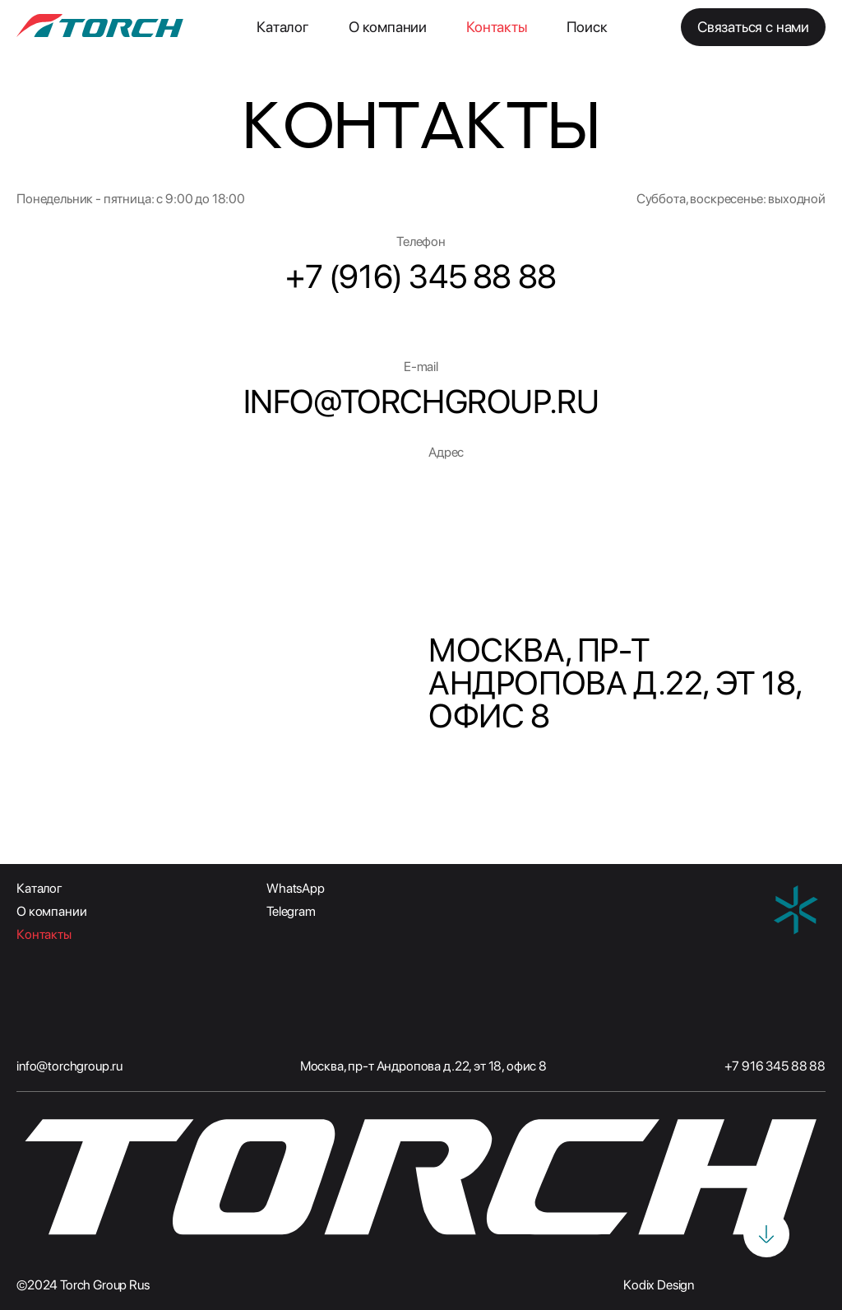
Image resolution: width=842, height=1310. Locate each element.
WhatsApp (295, 888)
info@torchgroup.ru (69, 1066)
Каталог (283, 26)
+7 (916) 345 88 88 (421, 276)
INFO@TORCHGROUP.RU (421, 401)
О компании (388, 26)
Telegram (291, 911)
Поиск (587, 26)
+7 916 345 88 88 (775, 1066)
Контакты (496, 26)
